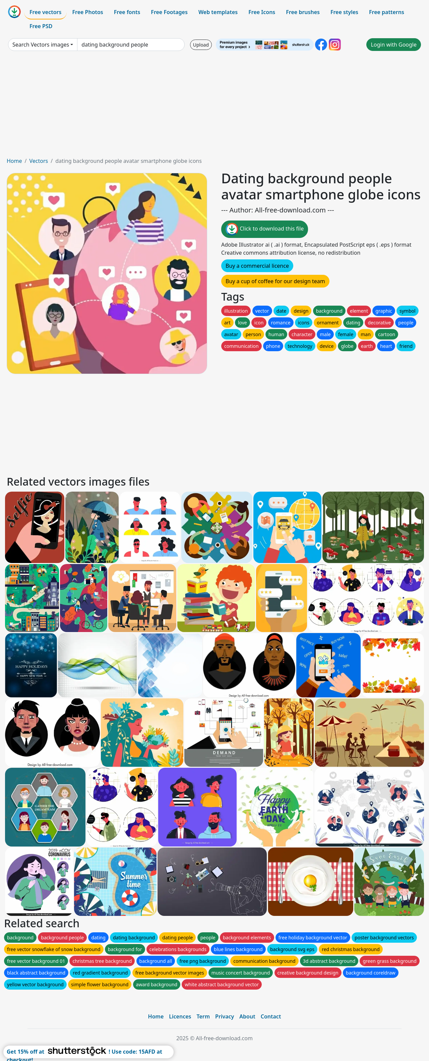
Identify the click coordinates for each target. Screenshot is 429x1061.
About (247, 1016)
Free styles (344, 12)
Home (14, 161)
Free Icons (261, 12)
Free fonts (127, 12)
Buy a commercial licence (257, 265)
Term (203, 1016)
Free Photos (87, 12)
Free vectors (45, 12)
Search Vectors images (40, 44)
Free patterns (386, 12)
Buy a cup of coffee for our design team (275, 281)
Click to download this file (265, 229)
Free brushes (303, 12)
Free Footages (169, 12)
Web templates (218, 12)
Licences (180, 1016)
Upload (201, 45)
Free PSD (40, 26)
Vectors (38, 161)
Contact (271, 1016)
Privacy (224, 1016)
